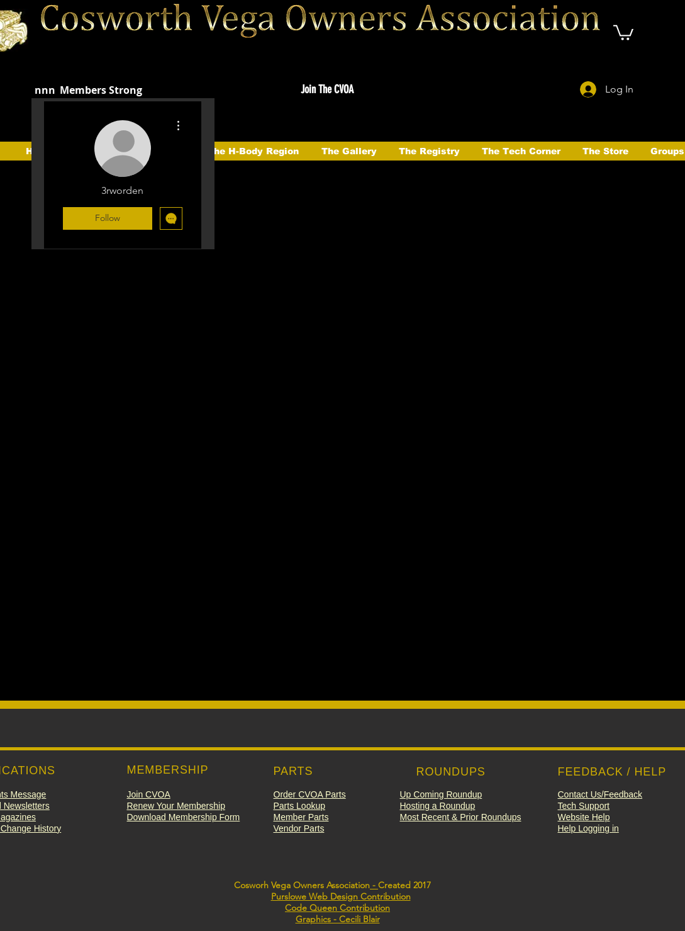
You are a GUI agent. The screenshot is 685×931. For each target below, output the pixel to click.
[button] (623, 31)
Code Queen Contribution (337, 907)
